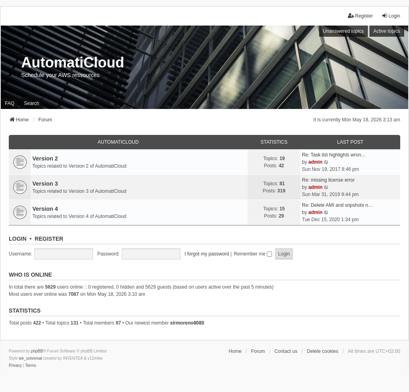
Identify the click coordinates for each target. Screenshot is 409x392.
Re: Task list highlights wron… (334, 155)
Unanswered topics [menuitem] (343, 31)
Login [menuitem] (390, 16)
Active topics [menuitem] (386, 31)
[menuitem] (15, 365)
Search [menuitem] (31, 103)
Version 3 (45, 183)
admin (315, 162)
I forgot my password (207, 254)
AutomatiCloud (118, 142)
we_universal (30, 358)
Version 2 (45, 158)
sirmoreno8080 (187, 323)
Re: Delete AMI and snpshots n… (337, 205)
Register (49, 239)
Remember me (253, 254)
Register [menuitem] (360, 16)
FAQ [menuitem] (9, 103)
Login (17, 239)
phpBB (37, 351)
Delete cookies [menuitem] (322, 351)
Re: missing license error (328, 180)
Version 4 (45, 209)
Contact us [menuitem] (285, 351)
